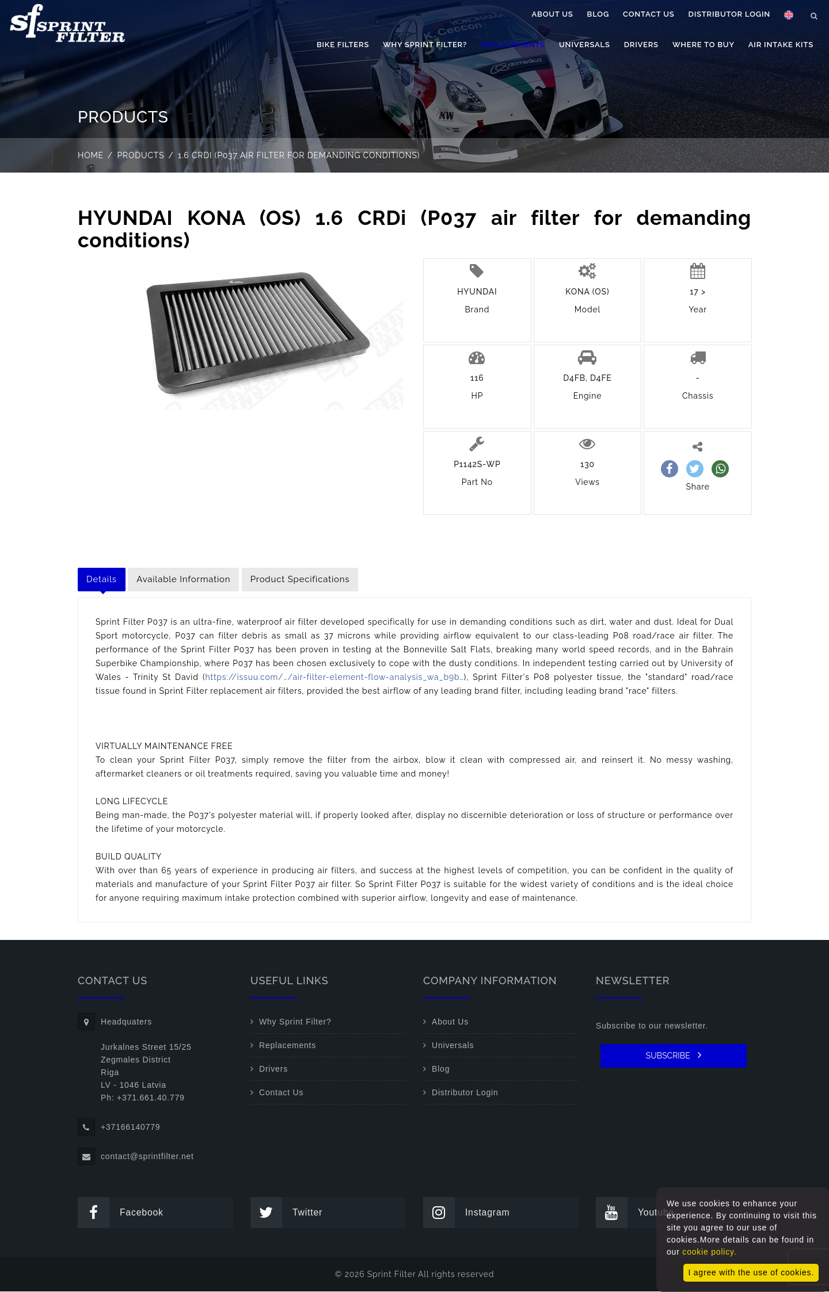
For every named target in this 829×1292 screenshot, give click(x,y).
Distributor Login (729, 14)
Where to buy (703, 44)
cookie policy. (709, 1251)
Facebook (121, 1213)
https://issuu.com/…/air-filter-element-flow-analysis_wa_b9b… (335, 677)
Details (101, 579)
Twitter (287, 1213)
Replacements (513, 44)
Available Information (183, 579)
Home (91, 155)
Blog (598, 14)
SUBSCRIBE (674, 1055)
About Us (552, 14)
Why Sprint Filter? (425, 44)
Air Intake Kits (780, 44)
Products (141, 155)
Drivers (641, 44)
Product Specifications (300, 579)
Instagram (467, 1213)
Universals (584, 44)
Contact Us (649, 14)
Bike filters (343, 44)
